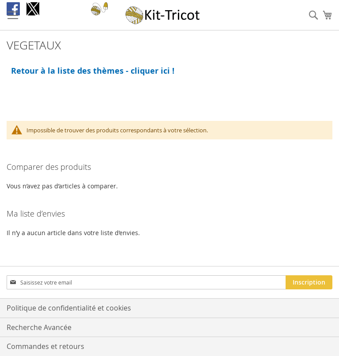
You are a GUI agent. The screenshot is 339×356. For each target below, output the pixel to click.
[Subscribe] (309, 282)
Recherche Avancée (39, 327)
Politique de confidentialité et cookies (69, 308)
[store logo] (162, 15)
